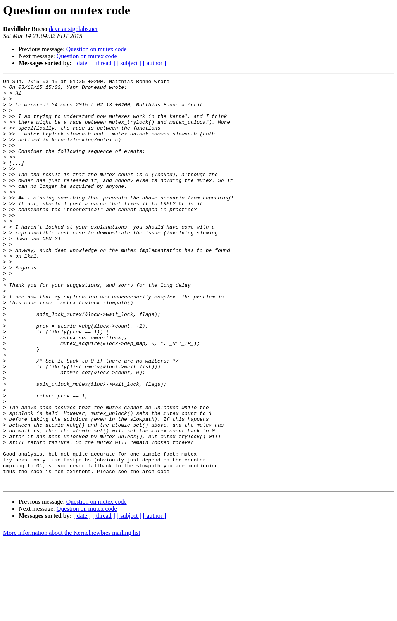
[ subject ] (129, 63)
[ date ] (82, 63)
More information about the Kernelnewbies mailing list (71, 614)
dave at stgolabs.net (73, 29)
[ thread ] (103, 63)
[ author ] (154, 63)
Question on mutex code (96, 49)
